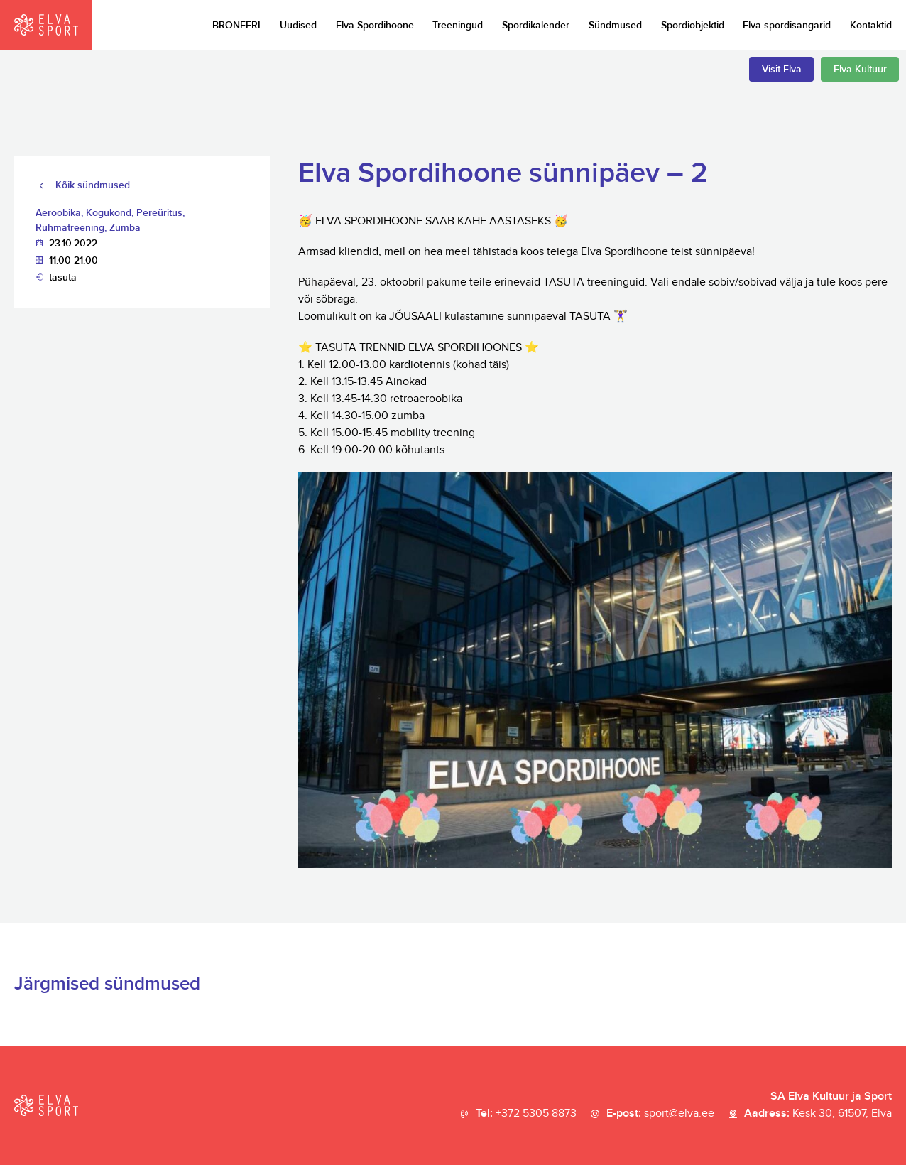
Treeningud (457, 25)
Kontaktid (871, 25)
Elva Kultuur (860, 69)
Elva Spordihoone (375, 25)
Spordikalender (535, 25)
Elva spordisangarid (787, 25)
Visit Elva (782, 69)
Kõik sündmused (92, 185)
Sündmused (615, 25)
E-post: (660, 1113)
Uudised (298, 25)
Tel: (526, 1113)
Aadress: (818, 1113)
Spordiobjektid (692, 25)
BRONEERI (236, 25)
